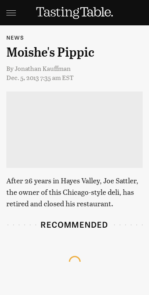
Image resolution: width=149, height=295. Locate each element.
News (15, 37)
